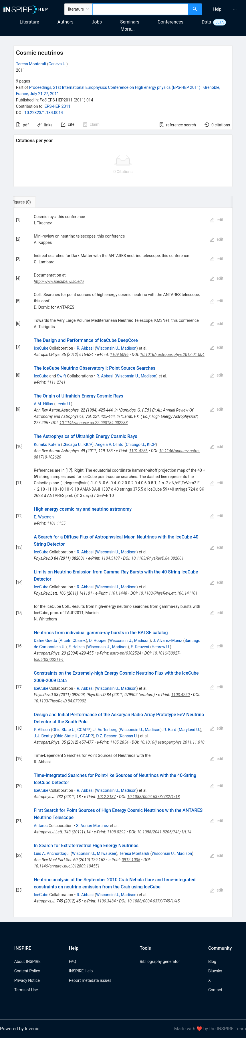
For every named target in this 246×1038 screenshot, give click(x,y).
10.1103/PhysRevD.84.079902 (60, 701)
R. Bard (169, 729)
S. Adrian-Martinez (92, 825)
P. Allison (42, 729)
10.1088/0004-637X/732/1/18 (153, 796)
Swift (61, 376)
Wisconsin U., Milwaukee (94, 853)
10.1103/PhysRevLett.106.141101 (168, 593)
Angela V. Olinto (109, 444)
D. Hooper (98, 640)
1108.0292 (116, 832)
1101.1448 (118, 593)
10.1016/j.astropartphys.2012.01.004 (172, 354)
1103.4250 (180, 694)
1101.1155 (56, 523)
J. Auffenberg (105, 729)
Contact (215, 990)
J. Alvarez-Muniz (167, 640)
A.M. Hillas (43, 404)
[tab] (32, 202)
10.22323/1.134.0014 (43, 112)
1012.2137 (106, 796)
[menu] (225, 9)
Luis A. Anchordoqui (52, 853)
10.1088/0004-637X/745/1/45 (153, 901)
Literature (29, 22)
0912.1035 (131, 859)
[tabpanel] (123, 562)
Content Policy (27, 971)
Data (206, 22)
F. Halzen (77, 647)
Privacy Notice (27, 980)
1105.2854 (119, 742)
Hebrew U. (161, 647)
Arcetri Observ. (73, 640)
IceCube (41, 348)
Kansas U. (129, 736)
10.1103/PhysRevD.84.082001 (157, 558)
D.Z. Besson (106, 736)
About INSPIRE (27, 961)
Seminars (129, 22)
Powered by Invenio (19, 1028)
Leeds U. (63, 404)
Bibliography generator (160, 961)
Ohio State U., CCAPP (71, 729)
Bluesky (215, 971)
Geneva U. (57, 64)
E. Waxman (44, 517)
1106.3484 (106, 901)
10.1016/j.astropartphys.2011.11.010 (172, 742)
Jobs (97, 22)
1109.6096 (119, 354)
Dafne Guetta (45, 640)
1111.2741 (56, 382)
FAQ (72, 961)
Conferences (170, 22)
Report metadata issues (90, 980)
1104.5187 (110, 558)
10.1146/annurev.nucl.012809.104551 (67, 866)
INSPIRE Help (81, 971)
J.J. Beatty (43, 736)
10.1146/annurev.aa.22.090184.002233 (93, 422)
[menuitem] (217, 9)
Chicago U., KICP (77, 444)
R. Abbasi (85, 348)
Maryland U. (189, 729)
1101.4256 (138, 451)
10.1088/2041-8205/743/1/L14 (164, 832)
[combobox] (140, 9)
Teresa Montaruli (31, 64)
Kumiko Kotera (47, 444)
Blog (212, 961)
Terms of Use (26, 990)
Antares (40, 825)
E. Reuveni (140, 647)
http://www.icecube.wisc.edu (59, 281)
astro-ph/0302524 (125, 653)
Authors (65, 22)
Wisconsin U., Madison (116, 348)
